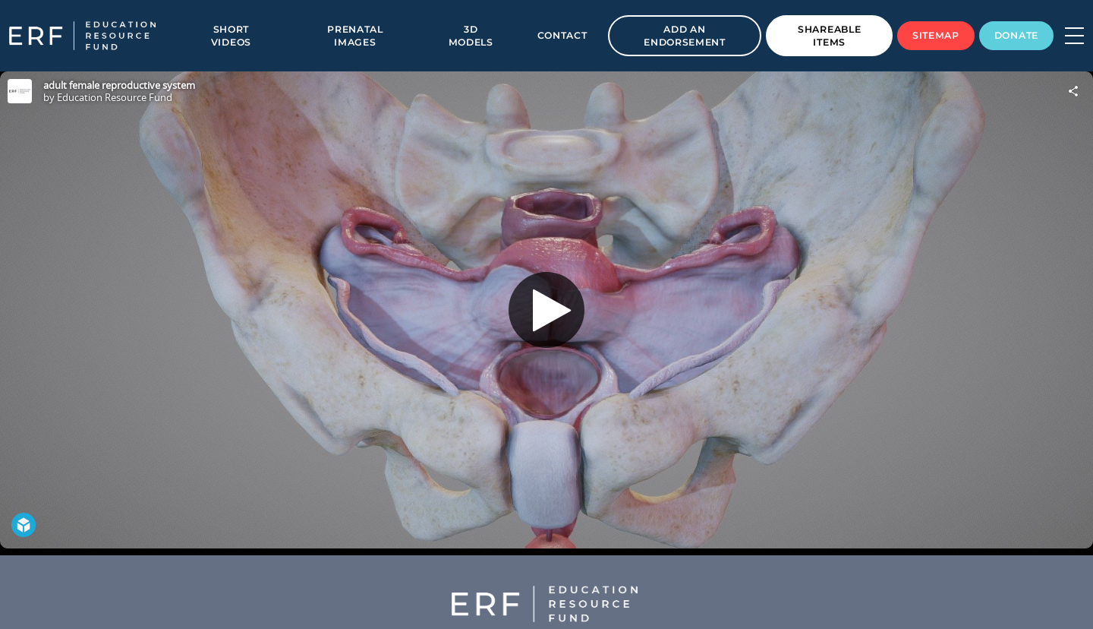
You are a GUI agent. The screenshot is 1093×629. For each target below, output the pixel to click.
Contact (562, 35)
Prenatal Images (355, 36)
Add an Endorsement (685, 36)
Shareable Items (829, 36)
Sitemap (935, 35)
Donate (1016, 35)
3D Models (471, 36)
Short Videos (231, 36)
